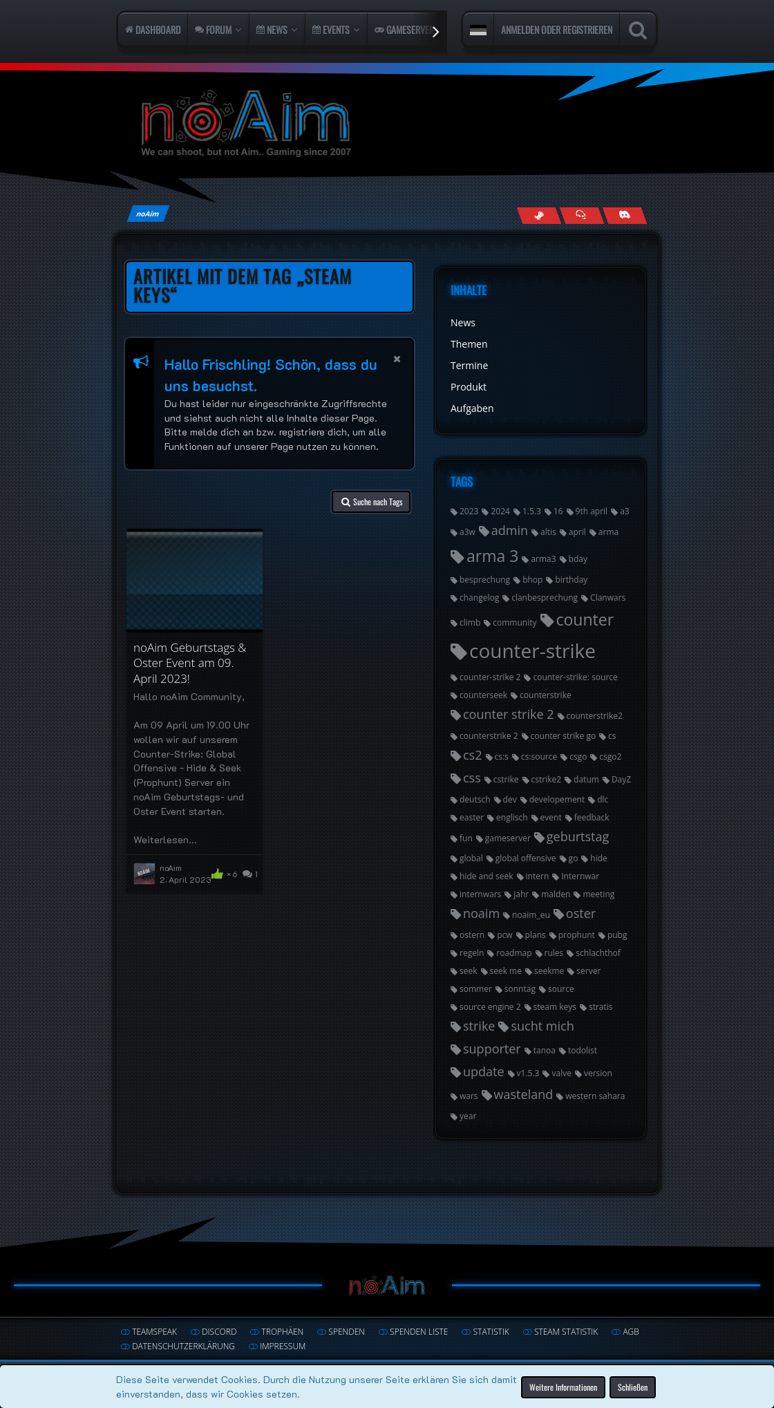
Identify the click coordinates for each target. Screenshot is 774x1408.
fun (466, 838)
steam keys (555, 1007)
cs (612, 736)
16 (558, 511)
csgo (578, 756)
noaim (481, 913)
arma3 (543, 559)
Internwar (580, 876)
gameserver (508, 838)
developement (557, 799)
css (472, 777)
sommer (476, 989)
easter (472, 817)
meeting (598, 894)
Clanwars (607, 597)
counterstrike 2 (489, 736)
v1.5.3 (528, 1073)
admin (509, 530)
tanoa (545, 1050)
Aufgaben (472, 408)
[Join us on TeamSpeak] (581, 215)
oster (581, 913)
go (573, 858)
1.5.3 (531, 511)
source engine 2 (490, 1007)
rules (554, 953)
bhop (532, 579)
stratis (601, 1007)
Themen (469, 343)
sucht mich (542, 1025)
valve (561, 1073)
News (463, 322)
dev (510, 799)
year (468, 1116)
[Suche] (637, 29)
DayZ (621, 779)
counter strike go (563, 736)
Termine (469, 365)
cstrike (506, 779)
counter (585, 619)
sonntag (520, 989)
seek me (506, 971)
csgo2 (610, 756)
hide (598, 858)
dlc (602, 799)
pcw (504, 935)
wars (469, 1096)
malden (555, 894)
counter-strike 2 (490, 677)
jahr (521, 894)
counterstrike (546, 695)
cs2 (472, 755)
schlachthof (598, 953)
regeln (472, 953)
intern (537, 876)
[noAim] (387, 124)
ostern (472, 935)
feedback (592, 817)
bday (578, 559)
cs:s (502, 756)
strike (479, 1025)
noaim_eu (531, 915)
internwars (480, 894)
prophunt (576, 935)
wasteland (524, 1094)
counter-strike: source (575, 677)
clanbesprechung (544, 597)
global (471, 858)
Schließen (633, 1386)
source (561, 989)
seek (469, 971)
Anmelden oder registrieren (556, 29)
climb (470, 622)
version (598, 1073)
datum (586, 779)
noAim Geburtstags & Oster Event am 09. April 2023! (189, 663)
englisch (512, 817)
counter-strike (532, 650)
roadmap (513, 953)
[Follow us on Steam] (539, 215)
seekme (549, 971)
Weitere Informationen (563, 1386)
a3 (625, 511)
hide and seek (486, 876)
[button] (478, 29)
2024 (500, 511)
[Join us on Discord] (624, 215)
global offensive (525, 858)
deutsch (475, 799)
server (588, 971)
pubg (617, 935)
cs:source (539, 756)
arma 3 (492, 556)
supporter (492, 1048)
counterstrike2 (595, 716)
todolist (582, 1050)
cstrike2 (546, 779)
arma (608, 532)
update (483, 1071)
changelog (479, 597)
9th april (592, 511)
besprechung (485, 579)
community (514, 622)
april (577, 532)
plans (535, 935)
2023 (469, 511)
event (551, 817)
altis (548, 532)
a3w (467, 532)
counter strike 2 (508, 714)
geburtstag (578, 836)
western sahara (595, 1096)
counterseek (483, 695)
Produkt (469, 386)
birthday (571, 579)
